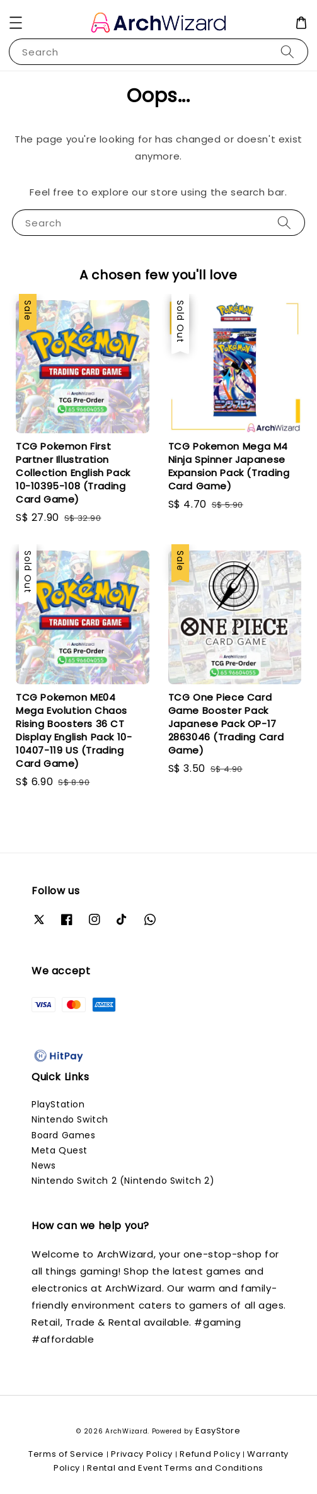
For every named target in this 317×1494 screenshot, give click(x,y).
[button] (16, 23)
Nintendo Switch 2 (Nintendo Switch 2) (123, 1180)
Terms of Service (66, 1454)
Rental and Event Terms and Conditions (175, 1468)
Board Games (64, 1135)
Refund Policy (210, 1454)
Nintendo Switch (70, 1119)
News (43, 1165)
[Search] (287, 51)
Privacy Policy (142, 1454)
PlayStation (58, 1104)
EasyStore (217, 1431)
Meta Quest (60, 1150)
